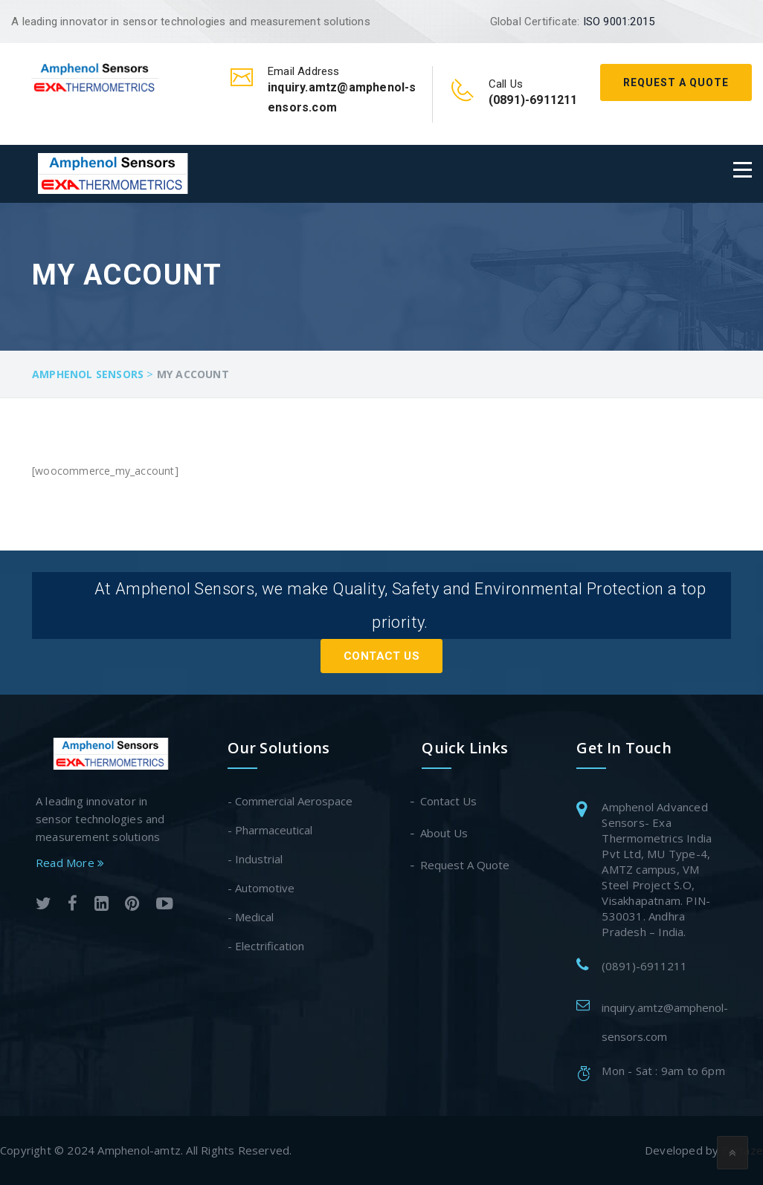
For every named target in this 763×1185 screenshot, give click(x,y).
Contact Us (381, 656)
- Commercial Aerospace (290, 800)
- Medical (251, 916)
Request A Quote (676, 82)
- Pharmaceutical (270, 829)
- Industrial (255, 858)
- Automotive (261, 887)
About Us (445, 832)
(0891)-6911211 (644, 965)
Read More (70, 861)
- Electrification (266, 945)
